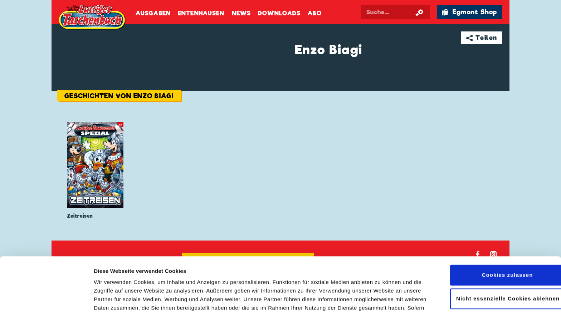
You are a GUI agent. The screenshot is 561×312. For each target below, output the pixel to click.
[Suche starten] (419, 12)
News (241, 13)
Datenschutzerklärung (293, 278)
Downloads (279, 13)
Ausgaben (153, 13)
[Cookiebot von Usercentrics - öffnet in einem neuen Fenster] (46, 298)
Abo (314, 13)
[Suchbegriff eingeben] (396, 12)
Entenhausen (201, 13)
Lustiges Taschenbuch (93, 17)
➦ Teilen (481, 37)
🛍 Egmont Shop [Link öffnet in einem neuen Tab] (469, 12)
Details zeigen (112, 298)
